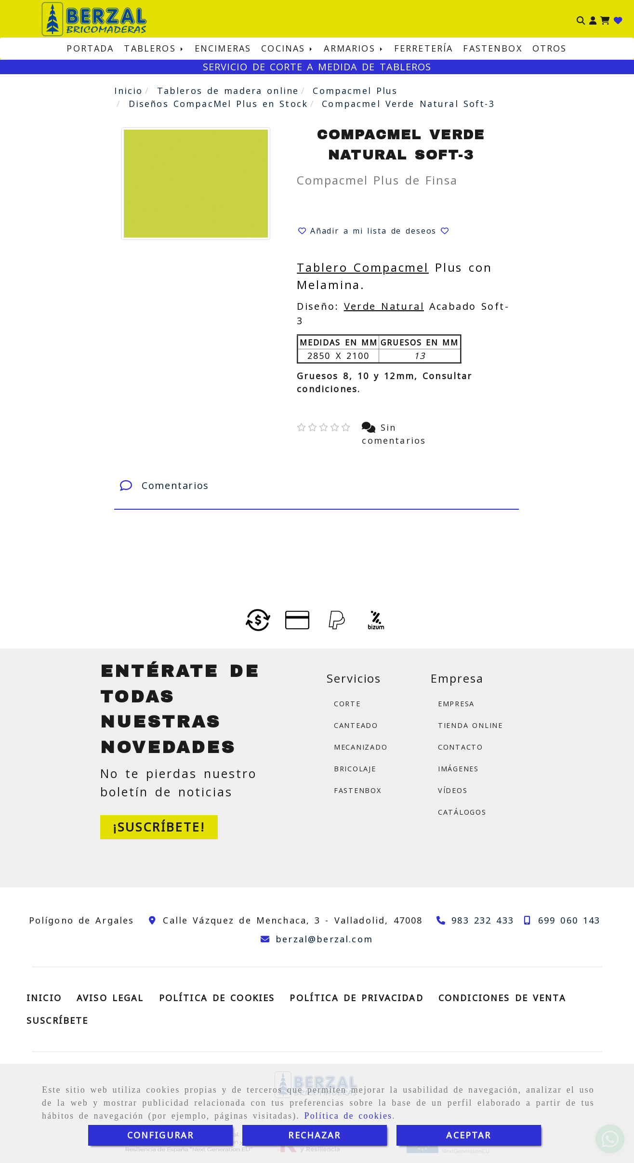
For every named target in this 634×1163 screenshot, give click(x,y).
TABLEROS (154, 48)
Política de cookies (348, 1116)
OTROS (549, 48)
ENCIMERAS (223, 48)
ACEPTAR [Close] (468, 1135)
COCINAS (287, 48)
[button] (592, 19)
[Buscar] (581, 19)
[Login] (618, 19)
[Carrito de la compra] (605, 19)
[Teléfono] (473, 920)
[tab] (316, 486)
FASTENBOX (492, 48)
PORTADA (90, 48)
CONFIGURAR (160, 1135)
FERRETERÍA (423, 48)
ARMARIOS (353, 48)
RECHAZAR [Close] (314, 1135)
